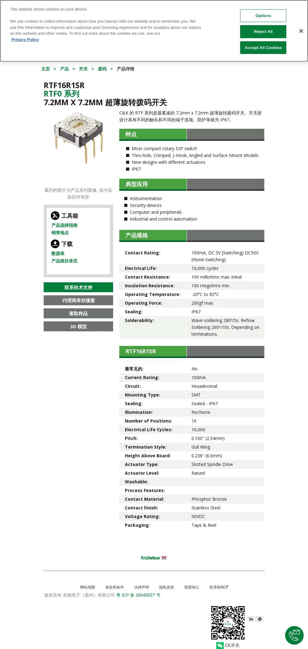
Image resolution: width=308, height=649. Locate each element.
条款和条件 (114, 587)
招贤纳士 (191, 587)
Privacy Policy (25, 36)
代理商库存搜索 (78, 300)
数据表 (57, 253)
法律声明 (141, 587)
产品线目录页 (64, 261)
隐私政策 (166, 587)
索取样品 (78, 313)
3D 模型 (78, 326)
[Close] (301, 27)
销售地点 (60, 232)
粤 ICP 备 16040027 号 (138, 595)
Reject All (263, 28)
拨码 (102, 69)
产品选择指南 (64, 225)
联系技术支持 (78, 287)
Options (263, 12)
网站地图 (87, 587)
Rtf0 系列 (61, 93)
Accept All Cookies (263, 44)
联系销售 (218, 587)
